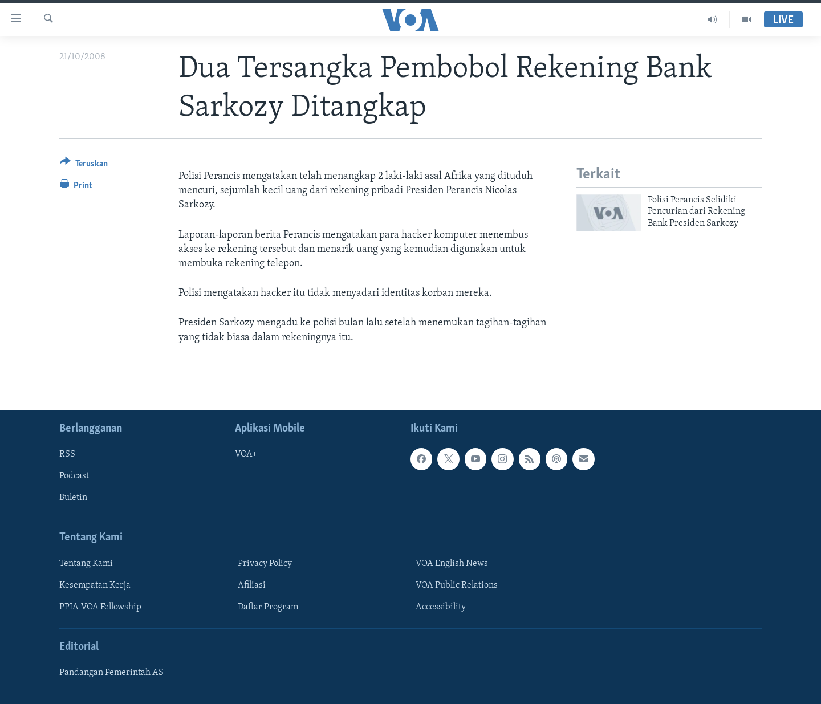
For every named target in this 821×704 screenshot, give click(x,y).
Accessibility (441, 607)
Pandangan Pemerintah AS (111, 672)
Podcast (74, 476)
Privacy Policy (265, 563)
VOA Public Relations (457, 585)
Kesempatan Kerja (95, 585)
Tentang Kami (86, 563)
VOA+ (246, 454)
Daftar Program (268, 607)
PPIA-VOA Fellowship (100, 607)
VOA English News (452, 563)
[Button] (84, 165)
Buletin (73, 497)
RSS (67, 454)
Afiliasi (252, 585)
